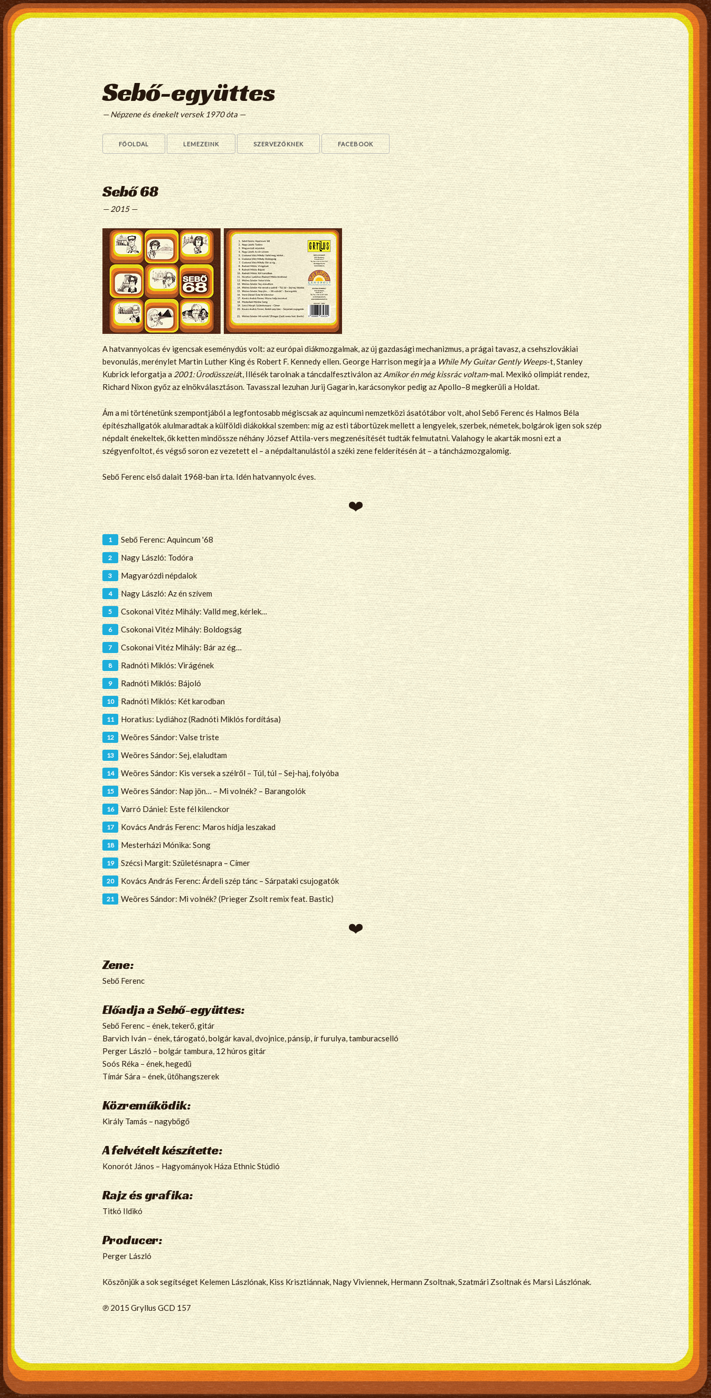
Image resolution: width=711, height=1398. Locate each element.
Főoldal (134, 144)
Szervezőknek (278, 144)
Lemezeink (201, 144)
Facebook (355, 144)
